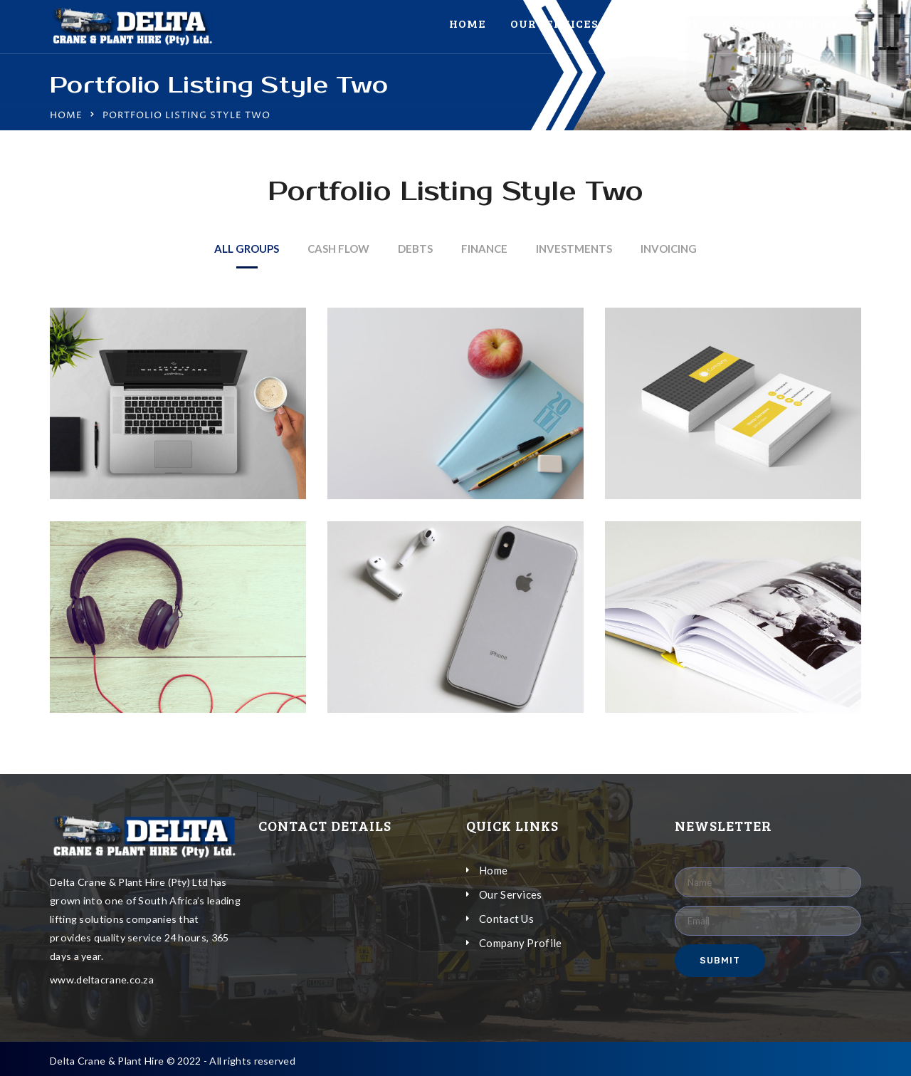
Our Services (554, 23)
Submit (720, 960)
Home (467, 23)
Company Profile (781, 23)
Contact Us (660, 23)
